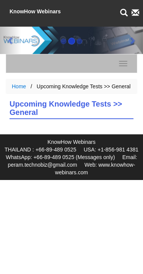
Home (19, 86)
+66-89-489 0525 (55, 150)
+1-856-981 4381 (118, 150)
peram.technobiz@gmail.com (42, 165)
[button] (10, 40)
